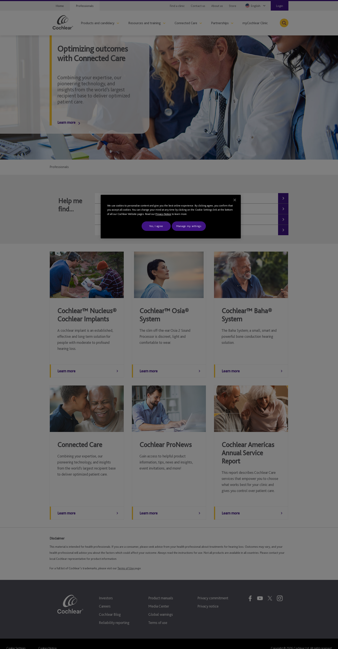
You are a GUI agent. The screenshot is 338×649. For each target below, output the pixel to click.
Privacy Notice (163, 214)
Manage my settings (188, 226)
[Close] (234, 200)
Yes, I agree (156, 226)
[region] (171, 217)
